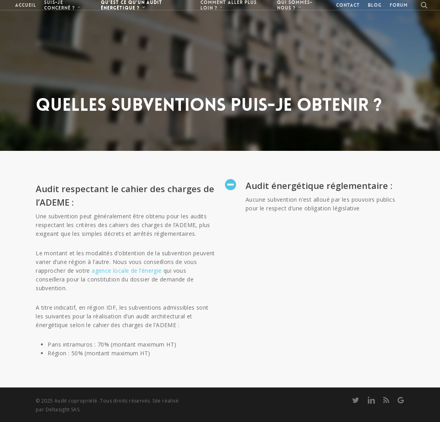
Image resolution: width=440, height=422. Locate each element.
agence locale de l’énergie (126, 270)
